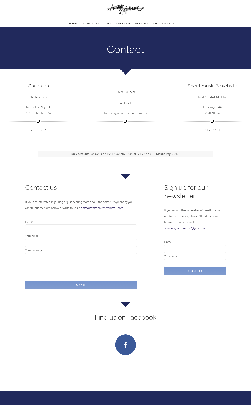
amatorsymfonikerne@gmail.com (102, 208)
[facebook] (125, 344)
